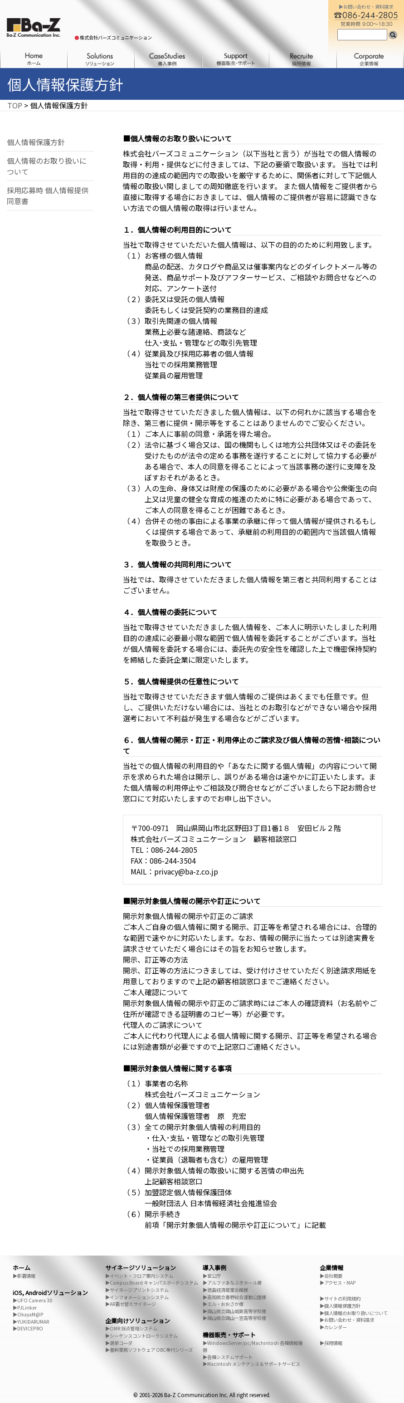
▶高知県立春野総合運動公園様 (234, 1297)
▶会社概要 (331, 1275)
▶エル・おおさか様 (223, 1303)
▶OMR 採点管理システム (131, 1328)
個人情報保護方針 (36, 142)
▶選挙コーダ (118, 1342)
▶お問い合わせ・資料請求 (347, 1319)
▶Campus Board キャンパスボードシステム (151, 1282)
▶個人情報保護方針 (340, 1305)
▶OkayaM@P (28, 1314)
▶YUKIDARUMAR (31, 1321)
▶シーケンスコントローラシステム (141, 1335)
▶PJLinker (25, 1307)
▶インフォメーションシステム (137, 1297)
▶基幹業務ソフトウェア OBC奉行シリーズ (149, 1349)
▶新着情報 (24, 1275)
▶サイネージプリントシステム (137, 1289)
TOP (14, 105)
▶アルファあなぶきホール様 (232, 1282)
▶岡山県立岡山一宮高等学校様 (234, 1318)
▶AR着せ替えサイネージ (130, 1303)
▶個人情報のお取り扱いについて (354, 1313)
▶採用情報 (331, 1342)
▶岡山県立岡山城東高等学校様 (234, 1311)
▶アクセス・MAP (338, 1282)
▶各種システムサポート (228, 1357)
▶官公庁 (212, 1275)
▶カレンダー (333, 1327)
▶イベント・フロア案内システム (139, 1275)
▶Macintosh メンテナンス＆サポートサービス (251, 1363)
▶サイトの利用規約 (340, 1298)
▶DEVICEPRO (28, 1328)
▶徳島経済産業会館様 (225, 1289)
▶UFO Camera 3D (33, 1300)
